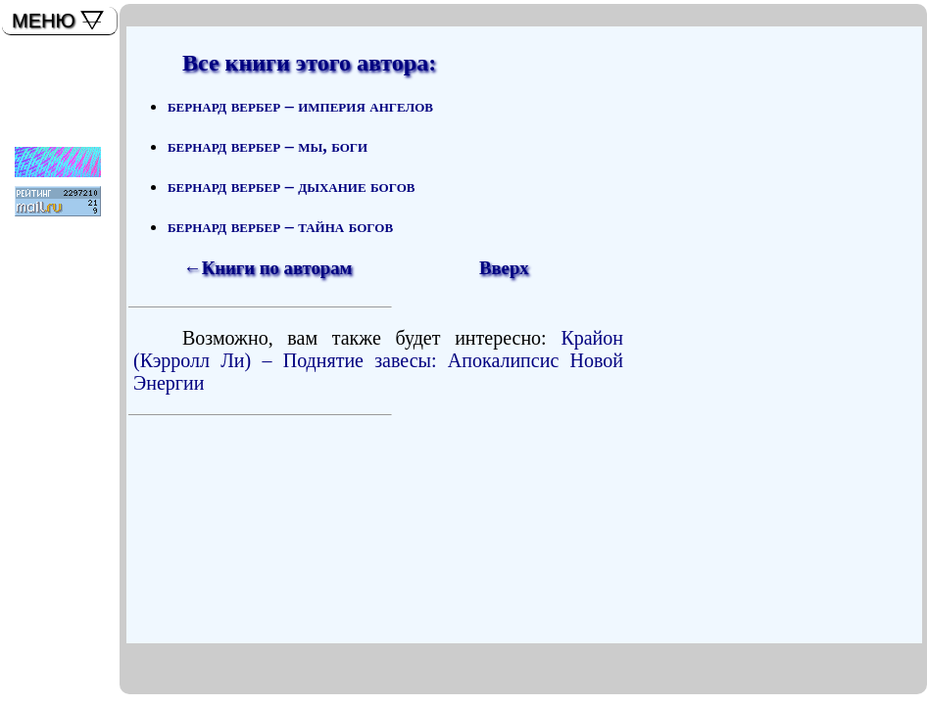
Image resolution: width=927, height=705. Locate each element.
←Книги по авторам (267, 268)
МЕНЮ (43, 20)
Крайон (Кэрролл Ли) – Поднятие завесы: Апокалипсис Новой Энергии (378, 360)
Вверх (504, 268)
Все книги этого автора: (309, 62)
